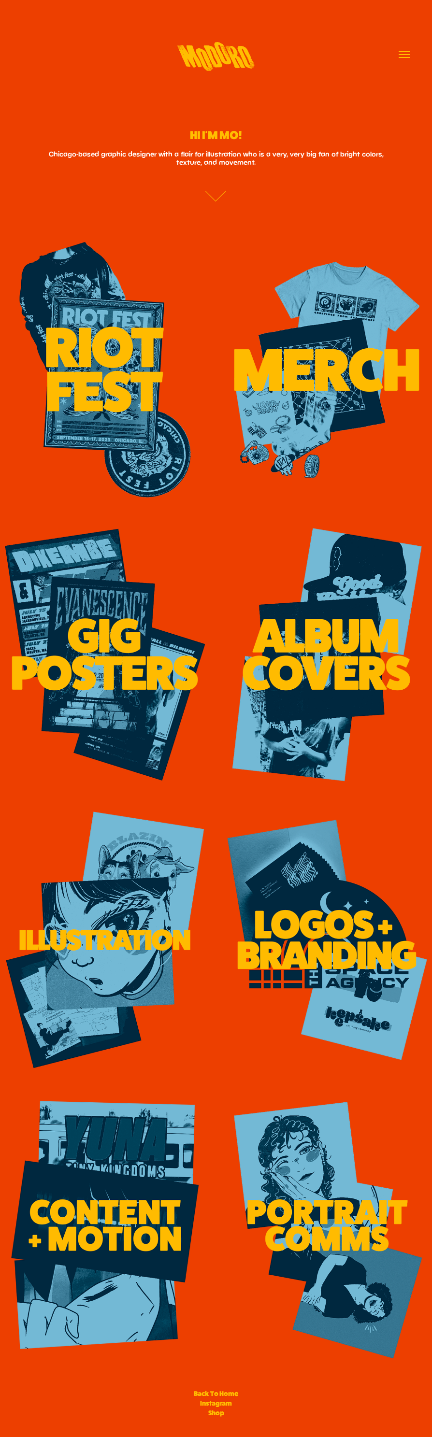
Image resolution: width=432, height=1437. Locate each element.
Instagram (216, 1403)
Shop (216, 1413)
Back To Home (216, 1393)
